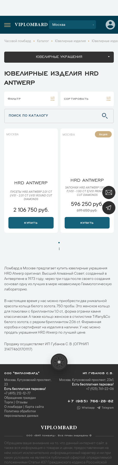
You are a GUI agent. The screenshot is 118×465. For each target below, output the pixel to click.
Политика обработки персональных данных (21, 414)
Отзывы (22, 402)
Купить (31, 222)
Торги (8, 402)
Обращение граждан (20, 398)
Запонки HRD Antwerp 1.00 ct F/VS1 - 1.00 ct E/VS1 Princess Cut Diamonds (87, 191)
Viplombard (31, 25)
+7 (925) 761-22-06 (100, 389)
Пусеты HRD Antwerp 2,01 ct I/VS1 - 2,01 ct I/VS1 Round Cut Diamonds (31, 196)
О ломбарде (13, 407)
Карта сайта (34, 407)
